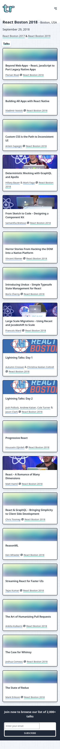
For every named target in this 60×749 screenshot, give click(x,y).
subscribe (30, 733)
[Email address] (22, 726)
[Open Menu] (55, 8)
